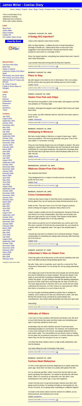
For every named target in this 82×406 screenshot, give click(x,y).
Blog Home (7, 28)
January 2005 (8, 145)
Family (41, 9)
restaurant (38, 119)
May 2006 (6, 180)
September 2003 (9, 121)
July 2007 (6, 211)
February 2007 (8, 200)
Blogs (36, 9)
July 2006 (6, 184)
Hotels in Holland (9, 69)
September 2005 (9, 162)
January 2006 (8, 171)
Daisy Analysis (8, 33)
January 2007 (8, 197)
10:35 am (44, 122)
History (18, 9)
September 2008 (9, 241)
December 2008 (8, 248)
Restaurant (7, 103)
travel (36, 85)
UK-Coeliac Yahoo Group (12, 37)
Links (71, 9)
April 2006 (6, 178)
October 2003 (8, 123)
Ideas (31, 9)
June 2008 (6, 235)
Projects (25, 9)
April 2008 (6, 230)
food (35, 182)
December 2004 (8, 143)
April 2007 (6, 204)
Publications (7, 101)
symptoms (38, 396)
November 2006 (8, 193)
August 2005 (7, 160)
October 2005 (8, 165)
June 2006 (6, 182)
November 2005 (8, 167)
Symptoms (6, 108)
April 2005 (6, 151)
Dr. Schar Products (10, 84)
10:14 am (44, 399)
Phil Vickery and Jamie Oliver (13, 76)
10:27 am (44, 244)
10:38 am (44, 88)
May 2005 (6, 154)
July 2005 (6, 158)
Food (4, 97)
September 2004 (9, 136)
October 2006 (8, 191)
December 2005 (8, 169)
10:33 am (44, 159)
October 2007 (8, 217)
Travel (59, 9)
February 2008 (8, 226)
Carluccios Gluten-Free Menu (13, 71)
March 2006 (7, 176)
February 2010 (8, 259)
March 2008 (7, 228)
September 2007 (9, 215)
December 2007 (8, 222)
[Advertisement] (14, 56)
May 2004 (6, 127)
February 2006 (8, 173)
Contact (76, 9)
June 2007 (6, 208)
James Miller (7, 30)
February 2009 (8, 250)
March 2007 (7, 202)
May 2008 (6, 232)
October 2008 (8, 243)
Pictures (65, 9)
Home (12, 9)
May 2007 (6, 206)
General (5, 99)
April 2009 (6, 254)
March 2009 (7, 252)
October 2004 (8, 138)
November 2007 (8, 219)
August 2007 (7, 213)
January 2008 (8, 224)
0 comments (51, 66)
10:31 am (44, 185)
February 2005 (8, 147)
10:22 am (44, 307)
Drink (4, 95)
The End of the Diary (10, 65)
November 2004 (8, 140)
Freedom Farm (50, 9)
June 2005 (6, 156)
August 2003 (7, 119)
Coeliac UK (7, 35)
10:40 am (44, 66)
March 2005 (7, 149)
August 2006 (7, 186)
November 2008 (8, 246)
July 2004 (6, 132)
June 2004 (6, 130)
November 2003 (8, 125)
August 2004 (7, 134)
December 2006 (8, 195)
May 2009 (6, 257)
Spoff (4, 73)
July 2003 (6, 116)
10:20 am (44, 352)
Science (5, 106)
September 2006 (9, 189)
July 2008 (6, 237)
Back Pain (6, 67)
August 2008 (7, 239)
